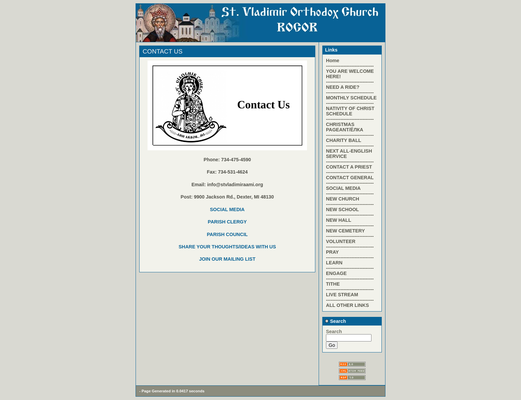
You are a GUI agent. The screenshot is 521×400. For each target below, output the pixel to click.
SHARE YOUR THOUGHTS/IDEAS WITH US (227, 246)
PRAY (332, 252)
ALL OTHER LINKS (347, 305)
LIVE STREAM (342, 294)
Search (335, 321)
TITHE (333, 284)
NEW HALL (338, 220)
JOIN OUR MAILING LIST (227, 259)
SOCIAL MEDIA (227, 209)
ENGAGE (336, 273)
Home (332, 60)
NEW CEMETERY (345, 230)
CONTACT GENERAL (350, 177)
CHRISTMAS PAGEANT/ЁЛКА (344, 127)
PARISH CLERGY (227, 221)
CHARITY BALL (343, 140)
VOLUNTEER (341, 241)
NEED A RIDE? (342, 87)
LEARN (334, 262)
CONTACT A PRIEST (349, 167)
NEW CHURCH (342, 198)
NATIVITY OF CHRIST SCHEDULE (350, 111)
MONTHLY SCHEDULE (351, 97)
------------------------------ (350, 65)
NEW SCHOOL (342, 209)
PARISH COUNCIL (227, 234)
